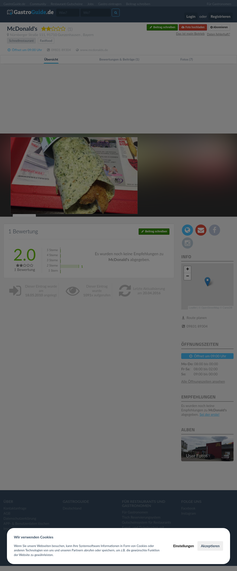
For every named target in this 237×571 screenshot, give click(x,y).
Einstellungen (183, 546)
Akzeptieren (210, 546)
